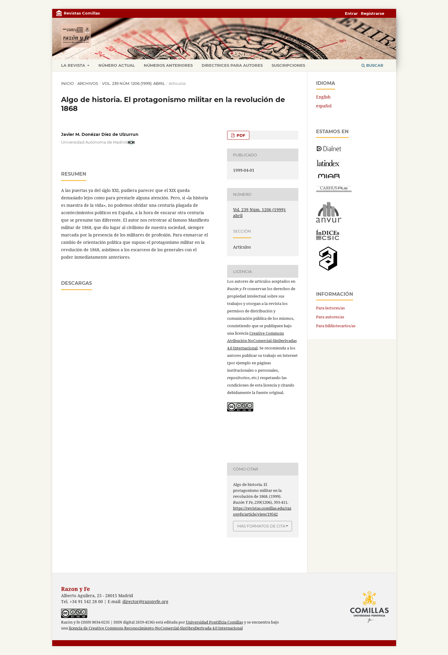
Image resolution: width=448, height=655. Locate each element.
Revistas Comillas (82, 13)
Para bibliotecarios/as (335, 325)
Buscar (372, 65)
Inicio (67, 83)
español (323, 106)
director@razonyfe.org (145, 601)
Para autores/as (330, 316)
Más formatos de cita (261, 526)
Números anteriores (168, 65)
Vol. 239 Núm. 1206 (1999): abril (133, 83)
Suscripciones (288, 65)
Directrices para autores (232, 65)
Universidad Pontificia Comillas (214, 622)
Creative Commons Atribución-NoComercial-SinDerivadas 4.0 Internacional (262, 340)
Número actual (116, 65)
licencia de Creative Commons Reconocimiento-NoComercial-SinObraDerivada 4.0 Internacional (156, 628)
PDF (240, 135)
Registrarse (372, 13)
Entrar (351, 13)
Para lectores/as (330, 308)
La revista (73, 65)
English (323, 97)
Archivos (87, 83)
